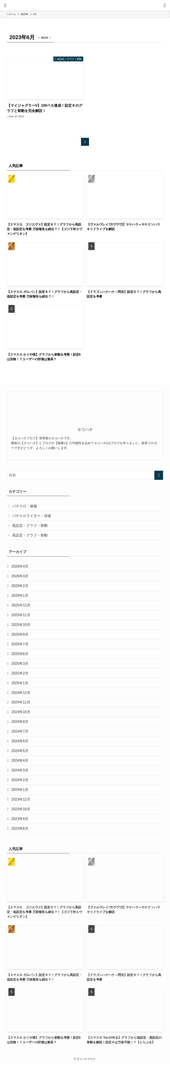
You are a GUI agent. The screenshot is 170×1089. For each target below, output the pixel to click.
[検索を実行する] (158, 475)
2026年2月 (20, 591)
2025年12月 (21, 612)
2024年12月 (21, 706)
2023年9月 (20, 842)
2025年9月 (20, 643)
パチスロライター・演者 (32, 517)
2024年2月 (20, 800)
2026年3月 (20, 580)
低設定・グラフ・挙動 (30, 527)
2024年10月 (21, 727)
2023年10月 (21, 831)
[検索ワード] (85, 475)
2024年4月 (20, 779)
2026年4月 (20, 570)
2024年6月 (20, 758)
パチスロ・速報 (25, 506)
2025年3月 (20, 674)
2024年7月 (20, 748)
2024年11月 (21, 716)
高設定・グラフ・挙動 (30, 538)
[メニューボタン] (5, 5)
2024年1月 (20, 810)
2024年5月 (20, 769)
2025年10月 (21, 632)
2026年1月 (20, 601)
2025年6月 (20, 664)
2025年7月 (20, 653)
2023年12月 (21, 821)
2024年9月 (20, 737)
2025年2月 (20, 685)
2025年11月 (21, 622)
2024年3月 (20, 790)
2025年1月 (20, 695)
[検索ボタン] (164, 5)
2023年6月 (20, 852)
